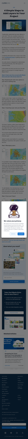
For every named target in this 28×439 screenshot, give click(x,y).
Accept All (21, 233)
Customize (13, 233)
